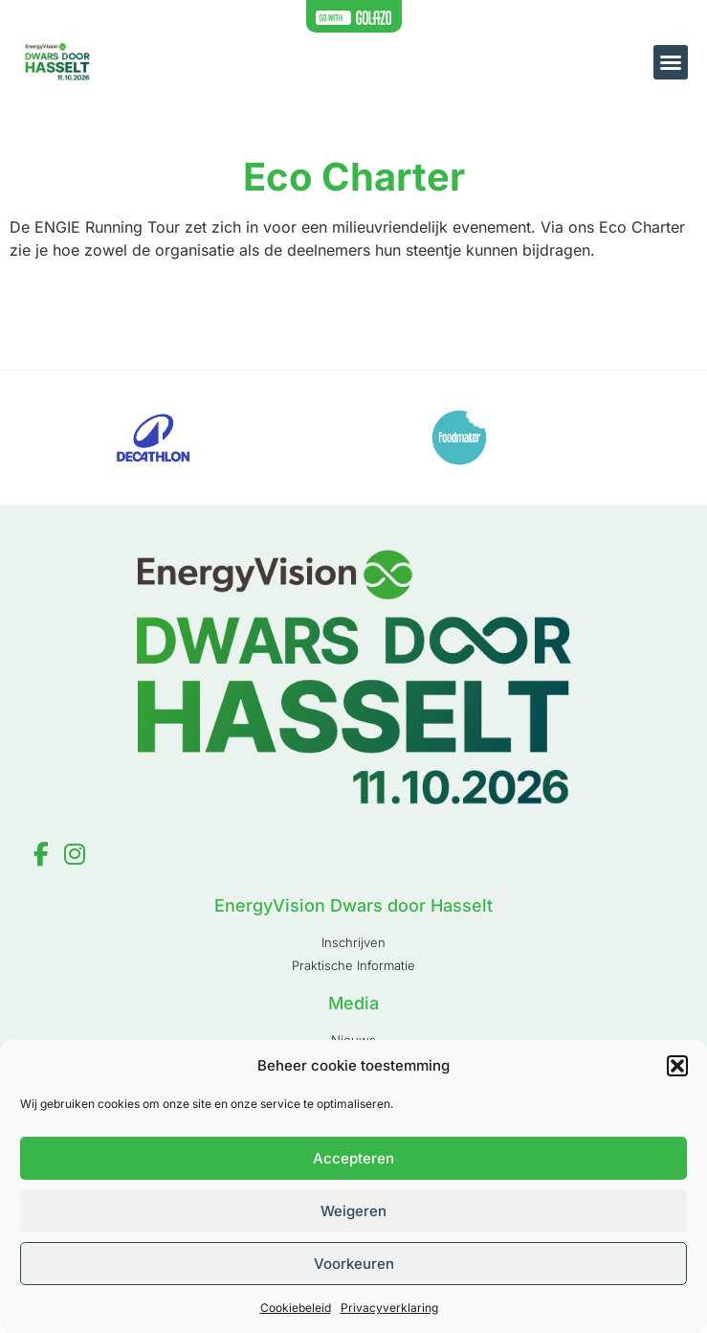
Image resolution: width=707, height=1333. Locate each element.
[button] (677, 1065)
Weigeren (353, 1211)
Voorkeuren (354, 1263)
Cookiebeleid (295, 1307)
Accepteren (353, 1158)
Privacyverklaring (389, 1307)
